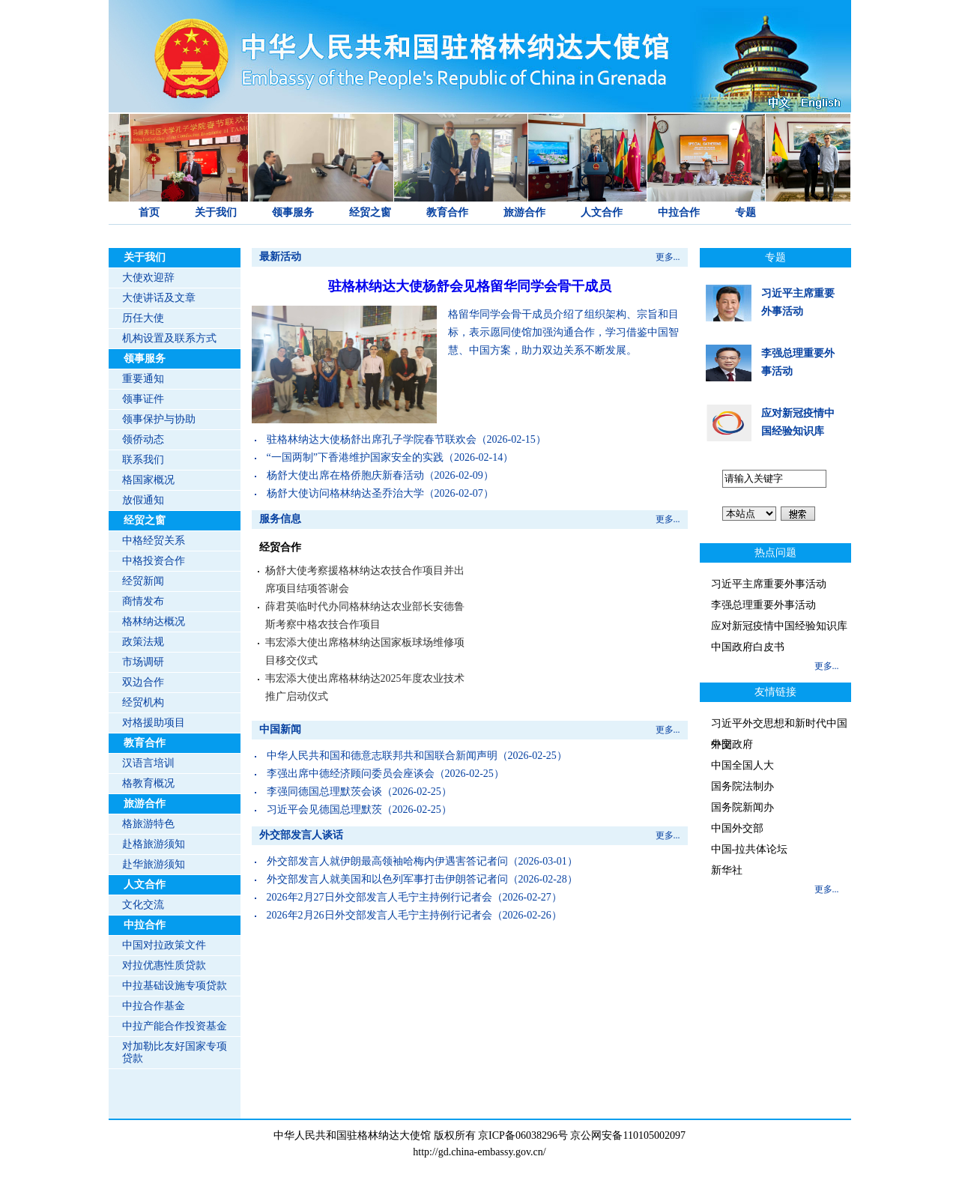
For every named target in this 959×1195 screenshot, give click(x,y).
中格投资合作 (153, 560)
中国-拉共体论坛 (749, 849)
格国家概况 (148, 479)
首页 (149, 212)
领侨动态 (143, 439)
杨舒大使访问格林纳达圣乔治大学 (345, 493)
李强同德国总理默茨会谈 (324, 791)
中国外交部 (737, 828)
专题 (745, 212)
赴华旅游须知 (153, 864)
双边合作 (143, 682)
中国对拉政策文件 (164, 945)
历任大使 (143, 318)
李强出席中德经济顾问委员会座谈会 (351, 773)
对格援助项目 (153, 722)
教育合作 (447, 212)
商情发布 (143, 601)
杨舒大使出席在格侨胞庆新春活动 (345, 475)
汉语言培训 (148, 763)
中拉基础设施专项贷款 (174, 985)
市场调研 (143, 662)
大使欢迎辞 (148, 277)
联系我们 (143, 459)
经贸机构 (143, 702)
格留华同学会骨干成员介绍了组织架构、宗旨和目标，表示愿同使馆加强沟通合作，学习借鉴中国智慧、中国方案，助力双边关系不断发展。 (563, 332)
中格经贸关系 (153, 540)
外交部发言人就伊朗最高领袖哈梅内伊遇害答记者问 (387, 861)
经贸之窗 (370, 212)
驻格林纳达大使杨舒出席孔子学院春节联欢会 (372, 439)
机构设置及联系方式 (169, 338)
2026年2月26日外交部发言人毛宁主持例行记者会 (379, 915)
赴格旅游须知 (153, 844)
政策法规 (143, 641)
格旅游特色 (148, 823)
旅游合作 (524, 212)
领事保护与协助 (159, 419)
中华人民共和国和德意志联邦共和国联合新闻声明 (382, 755)
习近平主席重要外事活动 (768, 584)
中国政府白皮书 (747, 647)
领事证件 (143, 399)
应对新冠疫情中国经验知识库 (779, 626)
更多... (668, 257)
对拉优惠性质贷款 (164, 965)
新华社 (726, 870)
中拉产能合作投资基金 (174, 1026)
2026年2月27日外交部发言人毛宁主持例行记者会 (379, 897)
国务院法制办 (742, 786)
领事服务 (293, 212)
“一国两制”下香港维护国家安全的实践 (355, 457)
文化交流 (143, 904)
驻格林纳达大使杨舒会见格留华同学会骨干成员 (469, 286)
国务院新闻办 (742, 807)
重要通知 (143, 378)
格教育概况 (148, 783)
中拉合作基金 (153, 1005)
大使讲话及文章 (159, 297)
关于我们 (216, 212)
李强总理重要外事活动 (763, 605)
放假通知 (143, 500)
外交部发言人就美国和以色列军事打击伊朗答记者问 (387, 879)
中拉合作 (679, 212)
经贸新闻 (143, 581)
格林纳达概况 (153, 621)
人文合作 (602, 212)
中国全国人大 (742, 765)
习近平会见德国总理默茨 (324, 809)
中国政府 (732, 744)
